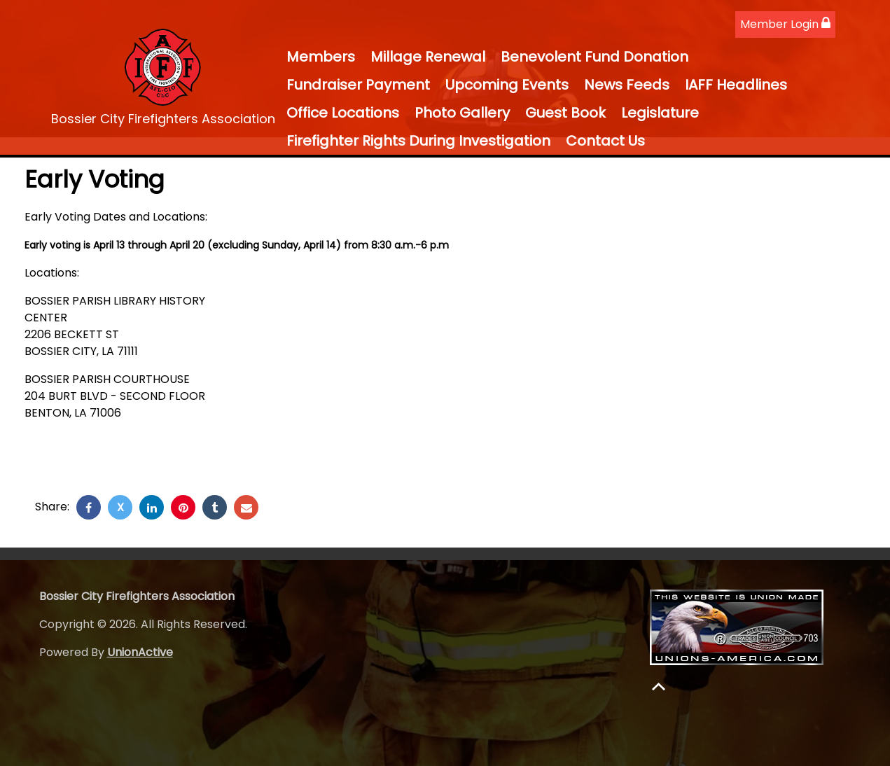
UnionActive (140, 652)
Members (320, 57)
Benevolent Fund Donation (594, 57)
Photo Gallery (462, 113)
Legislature (660, 113)
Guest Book (565, 113)
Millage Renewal (427, 57)
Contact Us (605, 141)
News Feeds (626, 85)
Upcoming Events (507, 85)
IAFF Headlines (736, 85)
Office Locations (342, 113)
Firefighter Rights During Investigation (418, 141)
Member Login (785, 24)
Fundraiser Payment (358, 85)
